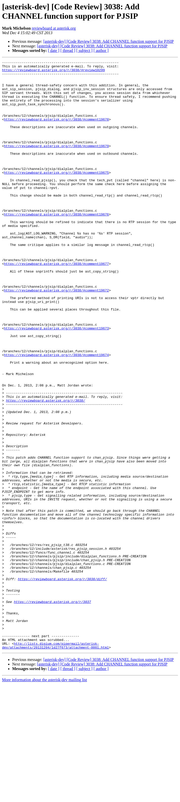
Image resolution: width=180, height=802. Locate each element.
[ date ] (53, 50)
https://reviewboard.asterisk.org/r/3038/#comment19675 (56, 195)
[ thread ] (67, 50)
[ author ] (101, 50)
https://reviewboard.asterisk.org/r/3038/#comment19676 (56, 245)
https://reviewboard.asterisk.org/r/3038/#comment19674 (56, 414)
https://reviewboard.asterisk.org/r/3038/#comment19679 (56, 163)
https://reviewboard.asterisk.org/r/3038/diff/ (62, 683)
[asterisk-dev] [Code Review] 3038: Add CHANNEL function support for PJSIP (108, 41)
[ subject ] (84, 50)
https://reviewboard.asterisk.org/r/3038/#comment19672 (56, 336)
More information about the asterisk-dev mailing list (44, 797)
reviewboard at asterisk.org (54, 28)
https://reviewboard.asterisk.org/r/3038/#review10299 (53, 72)
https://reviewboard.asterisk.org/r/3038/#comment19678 (56, 131)
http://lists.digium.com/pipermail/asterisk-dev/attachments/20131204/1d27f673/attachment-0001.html (55, 762)
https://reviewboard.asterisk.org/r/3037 (52, 710)
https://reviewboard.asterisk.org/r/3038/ (45, 468)
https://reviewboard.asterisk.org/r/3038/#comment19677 (56, 304)
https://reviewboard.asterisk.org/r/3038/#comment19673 (56, 382)
